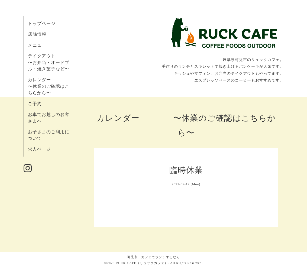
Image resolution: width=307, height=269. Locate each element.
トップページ (42, 23)
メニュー (37, 45)
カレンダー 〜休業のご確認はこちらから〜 (48, 86)
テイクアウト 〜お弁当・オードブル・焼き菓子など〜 (48, 62)
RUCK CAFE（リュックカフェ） (142, 263)
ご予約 (35, 103)
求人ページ (39, 149)
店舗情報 (37, 34)
